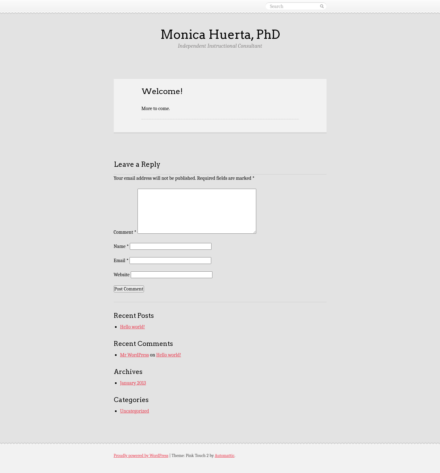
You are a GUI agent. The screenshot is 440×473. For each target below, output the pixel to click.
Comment (125, 232)
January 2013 (133, 383)
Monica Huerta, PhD (220, 34)
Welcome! (162, 91)
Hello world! (132, 327)
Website (122, 275)
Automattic (225, 455)
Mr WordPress (134, 355)
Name (121, 246)
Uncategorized (134, 411)
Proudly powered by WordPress (141, 455)
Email (121, 260)
